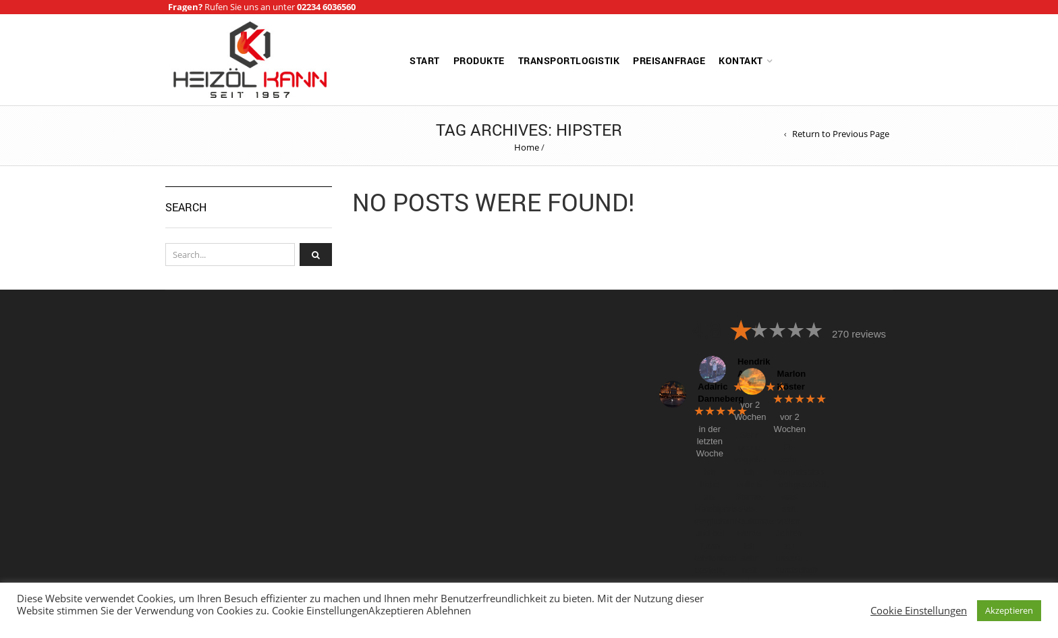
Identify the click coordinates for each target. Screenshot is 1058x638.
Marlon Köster (787, 380)
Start (425, 60)
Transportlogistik (569, 60)
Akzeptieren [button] (1009, 610)
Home (526, 147)
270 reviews (859, 334)
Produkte (479, 60)
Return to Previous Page (840, 134)
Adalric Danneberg (708, 392)
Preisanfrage (669, 60)
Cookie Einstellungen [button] (918, 610)
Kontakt (741, 60)
